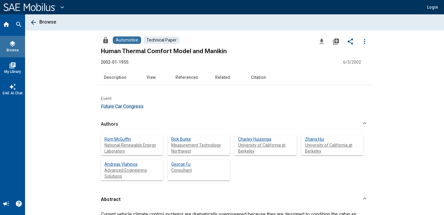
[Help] (19, 204)
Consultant (181, 170)
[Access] (106, 40)
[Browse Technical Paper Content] (162, 40)
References (186, 77)
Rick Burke (181, 139)
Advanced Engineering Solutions (125, 173)
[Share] (350, 41)
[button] (432, 7)
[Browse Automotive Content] (127, 40)
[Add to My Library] (336, 41)
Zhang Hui (314, 139)
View (151, 77)
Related (222, 77)
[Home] (6, 25)
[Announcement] (6, 204)
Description (115, 77)
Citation (258, 77)
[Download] (322, 41)
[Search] (19, 25)
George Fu (180, 164)
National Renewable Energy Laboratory (130, 148)
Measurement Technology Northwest (196, 148)
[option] (122, 106)
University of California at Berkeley (262, 148)
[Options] (365, 41)
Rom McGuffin (117, 139)
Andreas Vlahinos (121, 164)
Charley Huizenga (254, 139)
